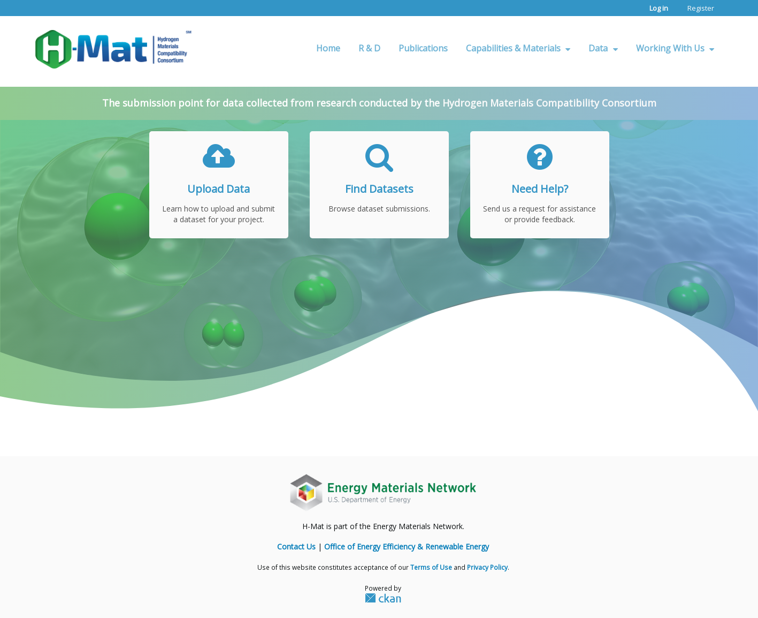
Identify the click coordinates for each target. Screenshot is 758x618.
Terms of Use (431, 567)
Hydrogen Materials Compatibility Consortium (549, 102)
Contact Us (296, 546)
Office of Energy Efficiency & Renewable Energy (406, 546)
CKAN (383, 597)
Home (328, 48)
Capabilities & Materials (518, 48)
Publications (423, 48)
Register (700, 8)
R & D (369, 48)
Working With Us (675, 48)
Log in (658, 8)
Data (602, 48)
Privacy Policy (487, 567)
